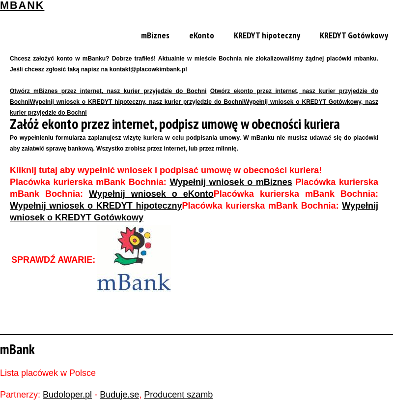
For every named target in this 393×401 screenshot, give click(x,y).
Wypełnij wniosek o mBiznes (230, 182)
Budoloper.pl (67, 395)
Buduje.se (119, 395)
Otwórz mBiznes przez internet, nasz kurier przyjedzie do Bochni (108, 91)
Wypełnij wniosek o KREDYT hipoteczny (96, 206)
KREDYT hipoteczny (267, 35)
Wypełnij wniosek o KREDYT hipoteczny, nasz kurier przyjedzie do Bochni (137, 101)
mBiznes (155, 35)
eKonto (201, 35)
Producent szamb (178, 395)
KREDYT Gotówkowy (354, 35)
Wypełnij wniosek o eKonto (151, 194)
